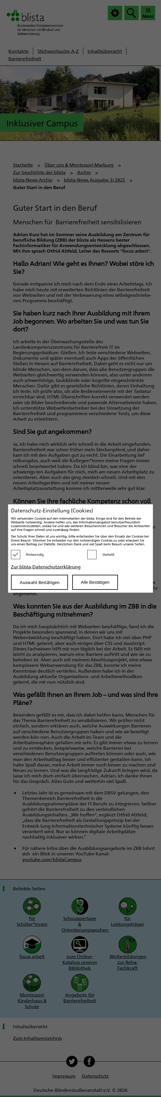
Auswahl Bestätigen (40, 582)
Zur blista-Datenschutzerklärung (46, 567)
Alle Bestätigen (95, 582)
